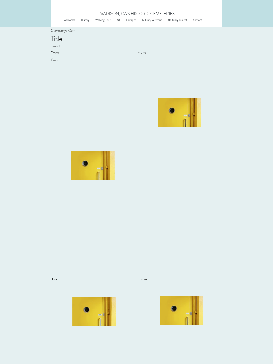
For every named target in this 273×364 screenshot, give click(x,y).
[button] (118, 20)
